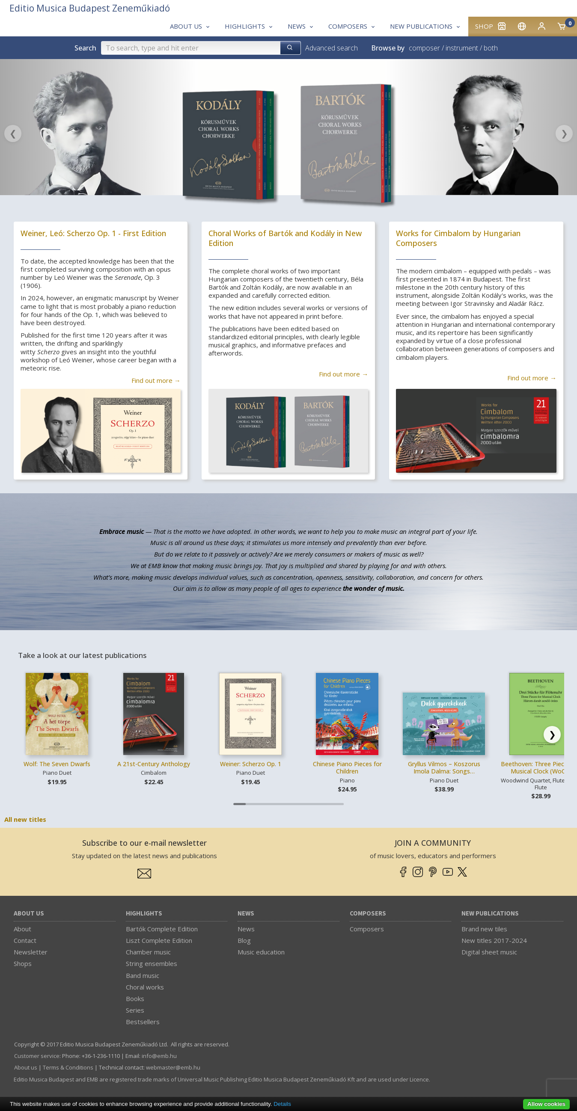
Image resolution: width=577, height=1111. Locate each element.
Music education (261, 952)
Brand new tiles (484, 928)
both (491, 48)
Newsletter (31, 952)
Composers (368, 913)
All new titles (25, 819)
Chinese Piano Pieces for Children (347, 768)
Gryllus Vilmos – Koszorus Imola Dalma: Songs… (444, 768)
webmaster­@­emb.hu (173, 1067)
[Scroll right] (552, 734)
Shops (23, 963)
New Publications (490, 913)
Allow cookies (546, 1104)
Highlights (144, 913)
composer (424, 48)
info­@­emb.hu (159, 1056)
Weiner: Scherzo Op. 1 (250, 764)
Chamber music (148, 952)
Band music (142, 975)
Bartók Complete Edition (162, 928)
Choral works (145, 987)
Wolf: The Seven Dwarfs (57, 764)
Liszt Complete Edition (159, 940)
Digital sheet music (489, 952)
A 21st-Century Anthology (153, 764)
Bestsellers (143, 1021)
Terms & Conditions (68, 1067)
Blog (244, 940)
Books (135, 998)
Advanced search (331, 48)
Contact (25, 940)
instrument (462, 48)
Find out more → (156, 380)
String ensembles (151, 963)
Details (282, 1104)
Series (135, 1010)
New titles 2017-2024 (494, 940)
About (22, 928)
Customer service (36, 1056)
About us (29, 913)
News (246, 913)
